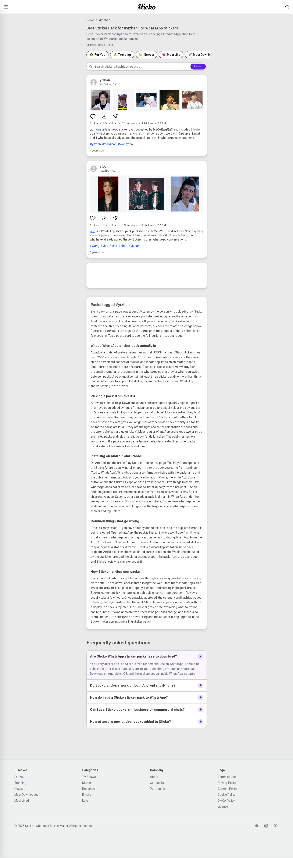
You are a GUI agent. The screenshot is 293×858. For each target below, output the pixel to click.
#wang (94, 246)
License (223, 806)
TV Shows (89, 777)
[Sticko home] (146, 7)
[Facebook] (256, 825)
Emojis (86, 794)
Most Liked (21, 800)
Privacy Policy (227, 782)
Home (90, 20)
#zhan (122, 246)
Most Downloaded (26, 794)
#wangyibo (125, 144)
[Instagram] (266, 825)
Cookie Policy (226, 794)
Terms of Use (227, 777)
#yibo (104, 246)
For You (19, 777)
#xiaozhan (109, 144)
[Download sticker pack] (104, 116)
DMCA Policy (226, 800)
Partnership (158, 788)
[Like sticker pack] (93, 116)
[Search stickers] (287, 7)
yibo (92, 231)
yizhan (94, 129)
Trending (20, 782)
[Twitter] (275, 825)
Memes (87, 782)
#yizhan (95, 144)
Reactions (89, 788)
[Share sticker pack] (115, 116)
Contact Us (157, 782)
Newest (19, 788)
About (154, 777)
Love (85, 800)
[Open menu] (6, 7)
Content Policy (227, 788)
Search (198, 66)
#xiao (113, 246)
